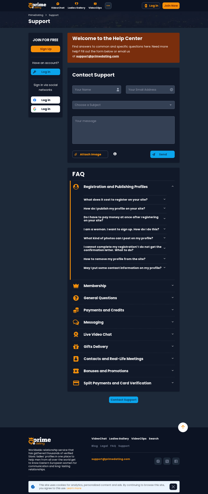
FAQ (113, 446)
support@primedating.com (97, 56)
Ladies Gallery (119, 438)
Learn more (74, 488)
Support (124, 446)
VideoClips (138, 438)
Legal (104, 446)
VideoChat (99, 438)
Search (154, 438)
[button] (123, 105)
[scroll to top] (183, 427)
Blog (94, 446)
